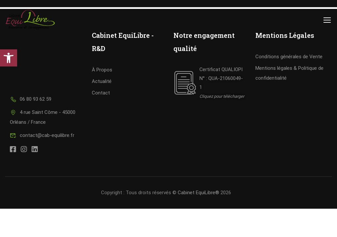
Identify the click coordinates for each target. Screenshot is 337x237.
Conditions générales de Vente (289, 57)
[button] (8, 57)
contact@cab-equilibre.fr (42, 135)
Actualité (102, 81)
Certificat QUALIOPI (221, 69)
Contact (101, 93)
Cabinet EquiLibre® (198, 193)
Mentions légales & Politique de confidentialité (289, 73)
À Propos (102, 70)
